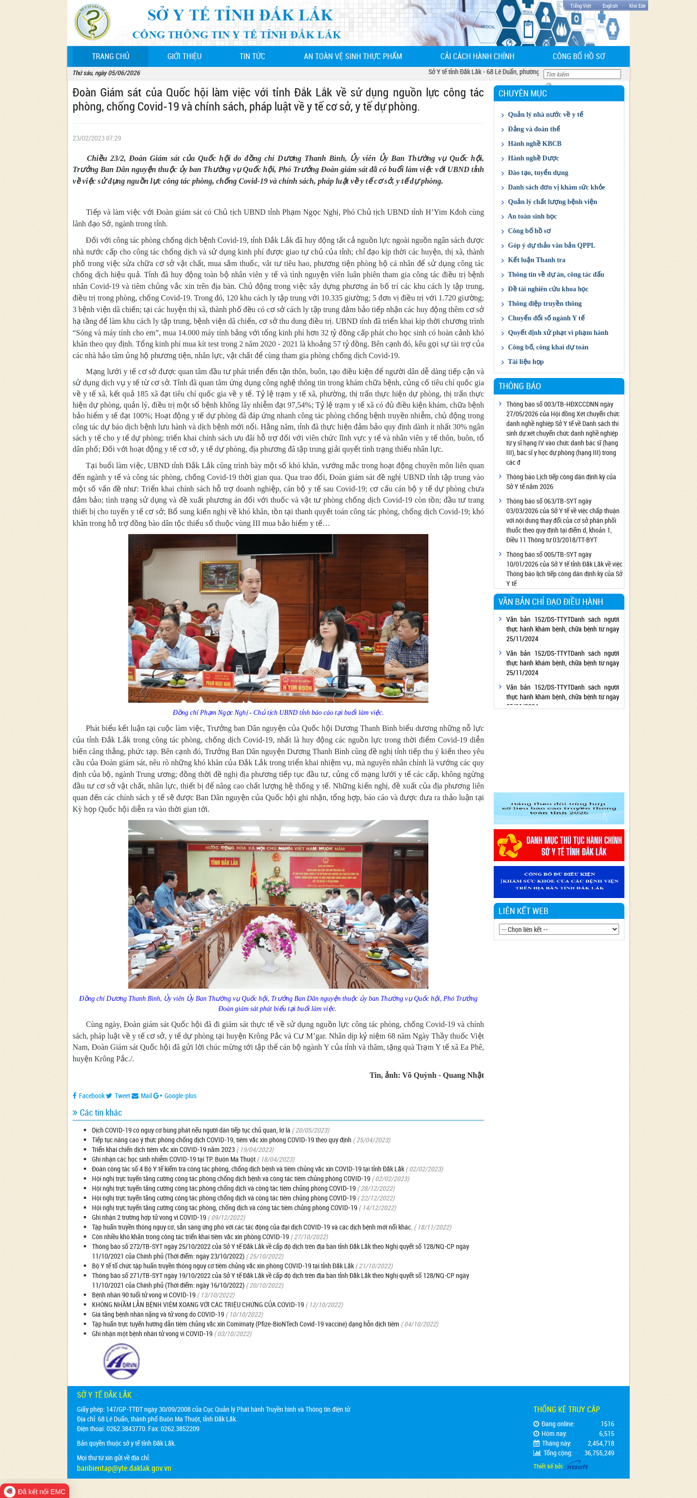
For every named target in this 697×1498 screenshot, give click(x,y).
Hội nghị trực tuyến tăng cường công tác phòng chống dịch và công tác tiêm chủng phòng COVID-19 (224, 1188)
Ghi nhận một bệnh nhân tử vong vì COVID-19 (152, 1333)
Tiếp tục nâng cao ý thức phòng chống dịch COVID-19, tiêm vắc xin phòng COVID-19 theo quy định (221, 1139)
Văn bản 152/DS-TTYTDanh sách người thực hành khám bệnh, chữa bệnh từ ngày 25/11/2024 (562, 629)
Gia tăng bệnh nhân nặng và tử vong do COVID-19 (158, 1314)
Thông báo (520, 386)
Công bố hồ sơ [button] (579, 56)
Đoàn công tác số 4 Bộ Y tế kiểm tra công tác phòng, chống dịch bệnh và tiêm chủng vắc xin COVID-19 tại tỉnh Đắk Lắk (248, 1168)
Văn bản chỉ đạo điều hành (551, 601)
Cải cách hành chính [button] (477, 56)
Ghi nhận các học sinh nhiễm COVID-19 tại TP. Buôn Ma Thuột (174, 1159)
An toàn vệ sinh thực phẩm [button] (353, 56)
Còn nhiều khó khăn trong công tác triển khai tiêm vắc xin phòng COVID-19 (190, 1236)
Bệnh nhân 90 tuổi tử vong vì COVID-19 (144, 1294)
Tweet (118, 1095)
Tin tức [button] (252, 56)
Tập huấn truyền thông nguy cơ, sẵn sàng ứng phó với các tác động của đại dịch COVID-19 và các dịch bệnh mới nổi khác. (252, 1226)
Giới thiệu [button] (184, 56)
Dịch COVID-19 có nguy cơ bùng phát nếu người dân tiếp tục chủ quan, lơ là (191, 1130)
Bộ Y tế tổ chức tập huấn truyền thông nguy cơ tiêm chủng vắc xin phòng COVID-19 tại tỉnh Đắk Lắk (223, 1265)
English (610, 5)
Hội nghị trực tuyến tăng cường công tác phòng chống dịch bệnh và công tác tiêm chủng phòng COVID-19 (231, 1178)
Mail (142, 1095)
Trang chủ (120, 56)
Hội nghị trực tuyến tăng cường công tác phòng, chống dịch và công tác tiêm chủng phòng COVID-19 (224, 1207)
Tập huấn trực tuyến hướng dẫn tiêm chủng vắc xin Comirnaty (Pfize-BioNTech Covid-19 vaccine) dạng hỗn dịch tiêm (245, 1323)
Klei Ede (637, 5)
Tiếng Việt (580, 5)
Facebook (89, 1095)
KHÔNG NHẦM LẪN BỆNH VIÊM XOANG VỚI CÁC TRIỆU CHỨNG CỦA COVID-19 (198, 1304)
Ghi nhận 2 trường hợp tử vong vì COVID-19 (149, 1217)
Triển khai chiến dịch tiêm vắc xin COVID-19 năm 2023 (163, 1149)
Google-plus (175, 1095)
